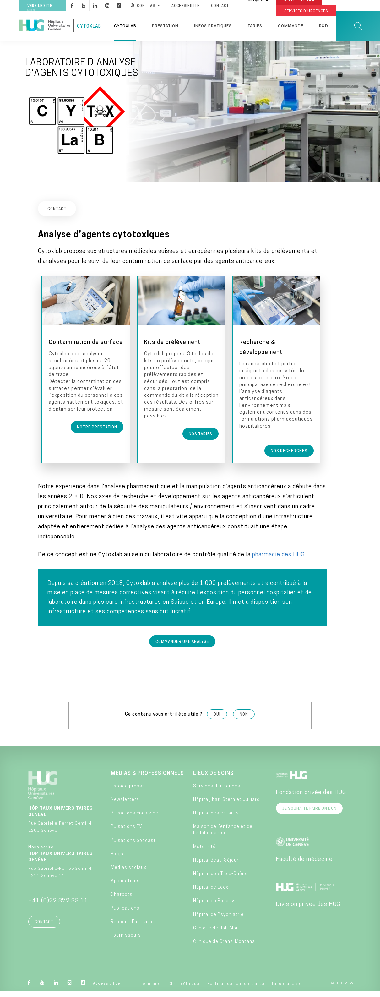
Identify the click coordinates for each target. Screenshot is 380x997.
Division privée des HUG (308, 910)
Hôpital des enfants (216, 819)
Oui (217, 720)
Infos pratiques (213, 26)
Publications (125, 914)
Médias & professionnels (147, 779)
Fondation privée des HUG (311, 798)
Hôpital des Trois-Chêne (220, 880)
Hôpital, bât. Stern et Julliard (226, 806)
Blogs (117, 860)
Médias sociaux (128, 873)
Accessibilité (106, 990)
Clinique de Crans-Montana (224, 947)
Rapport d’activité (131, 928)
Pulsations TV (126, 833)
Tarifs (254, 26)
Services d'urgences (216, 792)
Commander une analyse (182, 648)
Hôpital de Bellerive (215, 907)
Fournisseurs (126, 941)
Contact (44, 928)
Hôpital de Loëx (210, 893)
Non (244, 720)
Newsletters (125, 806)
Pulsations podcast (133, 846)
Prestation (165, 26)
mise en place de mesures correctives (99, 599)
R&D (323, 26)
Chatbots (122, 900)
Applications (125, 887)
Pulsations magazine (134, 819)
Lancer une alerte (290, 990)
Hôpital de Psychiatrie (218, 920)
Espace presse (128, 792)
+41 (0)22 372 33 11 (58, 907)
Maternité (204, 852)
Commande (290, 26)
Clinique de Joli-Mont (217, 934)
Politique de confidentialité (235, 990)
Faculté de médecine (304, 865)
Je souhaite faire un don (309, 814)
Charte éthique (183, 990)
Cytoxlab (125, 26)
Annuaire (152, 990)
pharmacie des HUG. (279, 561)
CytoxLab (89, 26)
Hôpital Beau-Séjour (216, 866)
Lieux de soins (213, 779)
